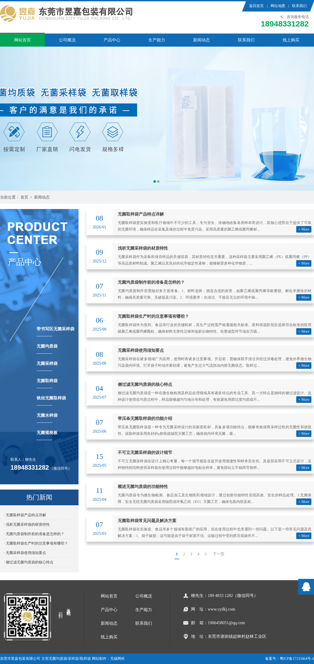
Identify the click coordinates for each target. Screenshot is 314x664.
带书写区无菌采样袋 (55, 331)
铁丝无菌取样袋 (51, 400)
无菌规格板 (47, 435)
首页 (24, 197)
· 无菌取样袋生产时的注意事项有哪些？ (36, 543)
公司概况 (67, 40)
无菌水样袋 (47, 418)
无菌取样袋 (47, 383)
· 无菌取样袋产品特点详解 (25, 515)
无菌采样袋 (47, 366)
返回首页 (256, 6)
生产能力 (156, 40)
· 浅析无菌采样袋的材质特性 (27, 524)
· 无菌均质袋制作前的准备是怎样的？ (34, 534)
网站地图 (278, 6)
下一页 (219, 554)
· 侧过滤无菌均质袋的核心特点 (28, 562)
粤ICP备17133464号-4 (297, 659)
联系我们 (299, 6)
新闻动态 (201, 40)
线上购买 (291, 40)
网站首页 (22, 40)
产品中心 (112, 40)
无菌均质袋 (47, 349)
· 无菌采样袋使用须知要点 (25, 553)
